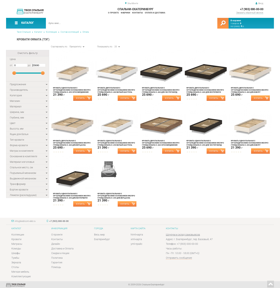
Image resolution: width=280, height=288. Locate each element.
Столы (15, 267)
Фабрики (125, 13)
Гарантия (56, 262)
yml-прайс (136, 243)
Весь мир (99, 234)
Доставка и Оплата (62, 248)
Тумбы (15, 257)
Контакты (137, 13)
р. (242, 26)
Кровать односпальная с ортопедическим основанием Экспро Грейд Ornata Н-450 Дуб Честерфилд (205, 143)
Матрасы (16, 243)
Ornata (85, 32)
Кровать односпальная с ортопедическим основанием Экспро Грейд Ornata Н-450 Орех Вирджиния (72, 90)
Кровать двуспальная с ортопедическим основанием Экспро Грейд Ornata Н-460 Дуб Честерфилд (160, 90)
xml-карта (136, 239)
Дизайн (55, 243)
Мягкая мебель (20, 271)
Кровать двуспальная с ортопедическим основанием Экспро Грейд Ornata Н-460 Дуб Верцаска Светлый (72, 144)
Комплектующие (21, 276)
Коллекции (51, 32)
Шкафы (15, 253)
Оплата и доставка (155, 13)
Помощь (56, 267)
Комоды (16, 248)
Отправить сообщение (179, 257)
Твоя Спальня (24, 32)
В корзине (236, 20)
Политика (57, 257)
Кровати (16, 239)
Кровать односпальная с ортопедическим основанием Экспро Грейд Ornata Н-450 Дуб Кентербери (72, 196)
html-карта (137, 234)
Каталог (38, 32)
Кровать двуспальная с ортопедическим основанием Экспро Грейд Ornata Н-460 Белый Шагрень (116, 90)
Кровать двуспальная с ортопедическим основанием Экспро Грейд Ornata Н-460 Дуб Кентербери (205, 90)
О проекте (113, 13)
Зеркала (16, 262)
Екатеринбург (102, 239)
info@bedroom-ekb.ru (25, 221)
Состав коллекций (70, 32)
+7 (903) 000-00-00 (251, 9)
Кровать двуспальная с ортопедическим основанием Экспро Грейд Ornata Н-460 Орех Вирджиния (160, 143)
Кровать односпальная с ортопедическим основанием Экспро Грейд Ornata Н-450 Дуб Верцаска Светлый (116, 197)
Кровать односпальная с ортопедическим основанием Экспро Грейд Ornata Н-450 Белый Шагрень (116, 143)
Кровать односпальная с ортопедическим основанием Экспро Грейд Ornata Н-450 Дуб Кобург (249, 143)
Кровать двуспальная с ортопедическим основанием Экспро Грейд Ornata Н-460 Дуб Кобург (249, 90)
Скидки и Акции (60, 253)
